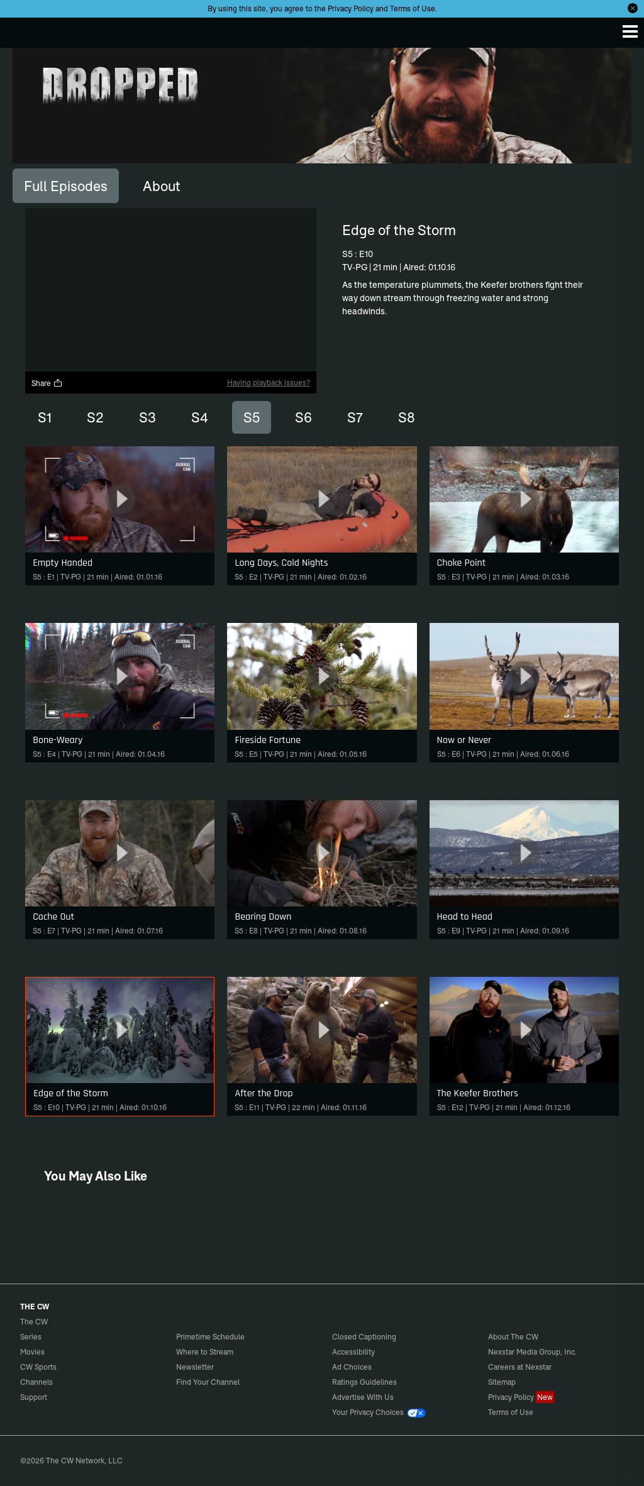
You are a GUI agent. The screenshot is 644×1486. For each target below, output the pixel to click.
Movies (32, 1352)
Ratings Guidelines (364, 1382)
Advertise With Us (363, 1397)
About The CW (513, 1336)
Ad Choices (352, 1367)
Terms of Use (412, 8)
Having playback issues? (268, 382)
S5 (251, 417)
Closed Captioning (364, 1336)
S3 (147, 417)
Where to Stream (204, 1352)
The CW (22, 29)
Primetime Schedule (210, 1336)
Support (33, 1397)
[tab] (66, 185)
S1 (45, 417)
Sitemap (502, 1382)
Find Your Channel (208, 1382)
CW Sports (38, 1367)
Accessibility (353, 1352)
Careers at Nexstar (520, 1367)
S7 (355, 417)
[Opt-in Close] (633, 8)
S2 (95, 417)
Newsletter (195, 1367)
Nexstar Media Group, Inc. (532, 1352)
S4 (199, 417)
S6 (303, 417)
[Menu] (630, 31)
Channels (36, 1382)
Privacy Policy (351, 8)
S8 (406, 417)
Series (31, 1336)
